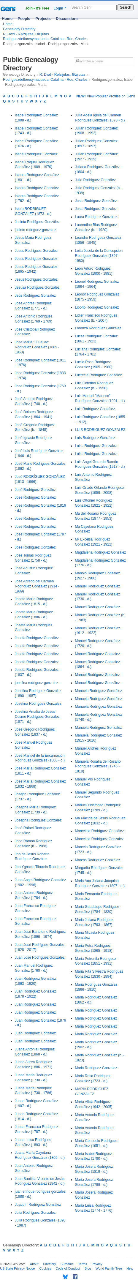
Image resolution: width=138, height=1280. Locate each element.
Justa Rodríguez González (96, 201)
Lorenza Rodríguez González (98, 328)
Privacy (96, 1264)
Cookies (45, 1268)
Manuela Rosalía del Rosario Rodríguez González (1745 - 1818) (98, 766)
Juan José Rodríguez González (39, 957)
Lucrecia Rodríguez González (98, 375)
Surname (67, 1264)
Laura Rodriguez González (96, 217)
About (34, 1264)
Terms (82, 1264)
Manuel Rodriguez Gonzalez (97, 654)
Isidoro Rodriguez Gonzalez (37, 188)
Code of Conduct (67, 1268)
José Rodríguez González (35, 490)
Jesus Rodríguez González (36, 251)
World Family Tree (109, 1268)
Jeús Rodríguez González (35, 295)
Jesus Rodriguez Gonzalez (36, 259)
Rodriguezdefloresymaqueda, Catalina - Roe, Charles (45, 39)
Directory (49, 1264)
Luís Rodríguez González (95, 438)
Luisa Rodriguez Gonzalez (96, 446)
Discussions (67, 18)
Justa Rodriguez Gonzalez (96, 209)
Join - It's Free (37, 8)
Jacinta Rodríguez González (37, 222)
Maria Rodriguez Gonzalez (96, 1010)
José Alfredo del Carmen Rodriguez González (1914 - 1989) (37, 586)
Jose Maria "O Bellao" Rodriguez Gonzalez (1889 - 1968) (37, 347)
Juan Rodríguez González (35, 1004)
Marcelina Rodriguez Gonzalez (99, 839)
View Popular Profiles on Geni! (105, 96)
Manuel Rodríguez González (97, 586)
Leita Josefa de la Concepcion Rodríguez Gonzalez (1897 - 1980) (99, 256)
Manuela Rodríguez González (98, 691)
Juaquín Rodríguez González (38, 1204)
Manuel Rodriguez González (97, 683)
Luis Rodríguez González (95, 409)
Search (125, 7)
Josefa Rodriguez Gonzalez (36, 662)
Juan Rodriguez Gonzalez (35, 1012)
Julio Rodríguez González (95, 180)
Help (129, 1268)
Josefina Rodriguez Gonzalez (38, 703)
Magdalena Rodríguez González (100, 552)
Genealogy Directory (19, 29)
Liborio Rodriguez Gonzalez (97, 307)
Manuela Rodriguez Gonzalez (98, 728)
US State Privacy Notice (17, 1268)
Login (58, 8)
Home (7, 18)
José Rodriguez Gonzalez (35, 547)
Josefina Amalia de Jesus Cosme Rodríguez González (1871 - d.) (37, 716)
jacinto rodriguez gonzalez (35, 230)
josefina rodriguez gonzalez (36, 683)
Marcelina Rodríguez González (99, 831)
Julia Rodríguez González (35, 1213)
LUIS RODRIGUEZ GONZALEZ (100, 430)
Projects (42, 18)
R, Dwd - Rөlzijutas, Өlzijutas (26, 34)
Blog (88, 1268)
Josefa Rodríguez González (37, 638)
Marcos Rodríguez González (97, 860)
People (24, 18)
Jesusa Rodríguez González (37, 287)
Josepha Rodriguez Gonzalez (38, 820)
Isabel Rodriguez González (36, 154)
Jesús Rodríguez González (36, 279)
